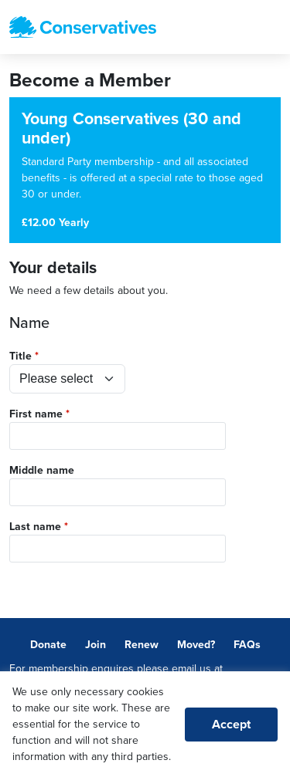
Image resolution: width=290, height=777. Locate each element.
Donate (48, 644)
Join (95, 644)
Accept (231, 724)
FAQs (247, 644)
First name (36, 414)
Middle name (41, 470)
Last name (35, 526)
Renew (142, 644)
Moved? (196, 644)
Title (20, 356)
